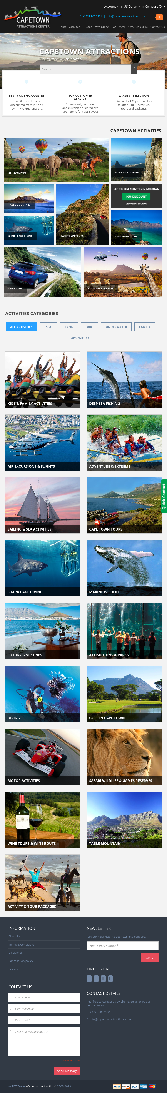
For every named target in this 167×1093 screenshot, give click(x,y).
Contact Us (157, 27)
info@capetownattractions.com (126, 16)
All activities (21, 327)
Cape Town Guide (97, 27)
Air (89, 327)
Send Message (67, 1071)
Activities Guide (138, 27)
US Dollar (130, 6)
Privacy (13, 969)
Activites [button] (76, 27)
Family (144, 327)
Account (110, 6)
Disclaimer (15, 953)
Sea (48, 327)
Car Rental (118, 27)
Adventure (80, 338)
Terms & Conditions (21, 945)
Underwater (116, 327)
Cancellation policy (20, 961)
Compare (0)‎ (154, 6)
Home (62, 27)
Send (150, 957)
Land (69, 327)
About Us (14, 936)
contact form (95, 1005)
